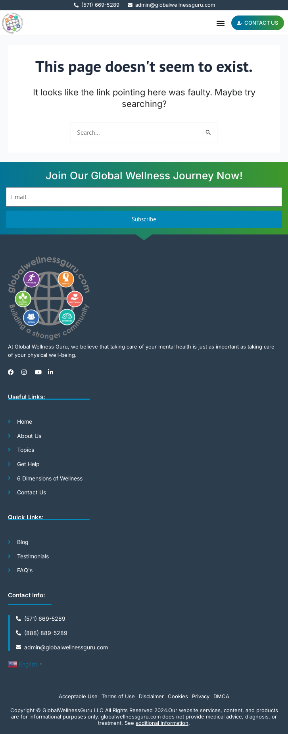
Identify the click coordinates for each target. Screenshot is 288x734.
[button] (220, 22)
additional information (162, 723)
